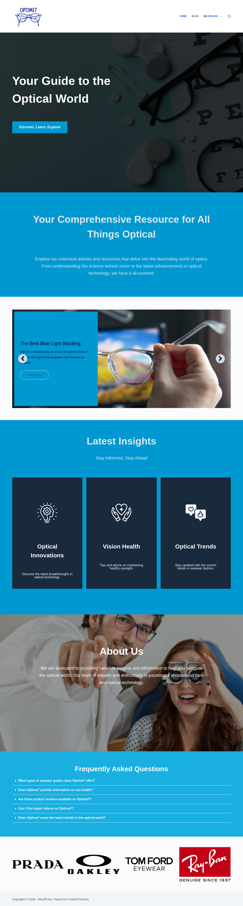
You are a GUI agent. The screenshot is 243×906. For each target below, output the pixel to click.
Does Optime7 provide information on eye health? (55, 790)
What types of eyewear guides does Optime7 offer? (56, 780)
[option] (121, 359)
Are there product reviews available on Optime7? (55, 799)
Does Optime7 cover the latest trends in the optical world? (62, 817)
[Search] (229, 16)
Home (183, 16)
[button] (121, 780)
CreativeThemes (78, 899)
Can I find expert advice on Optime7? (46, 808)
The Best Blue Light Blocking (50, 343)
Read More (34, 375)
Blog (195, 16)
